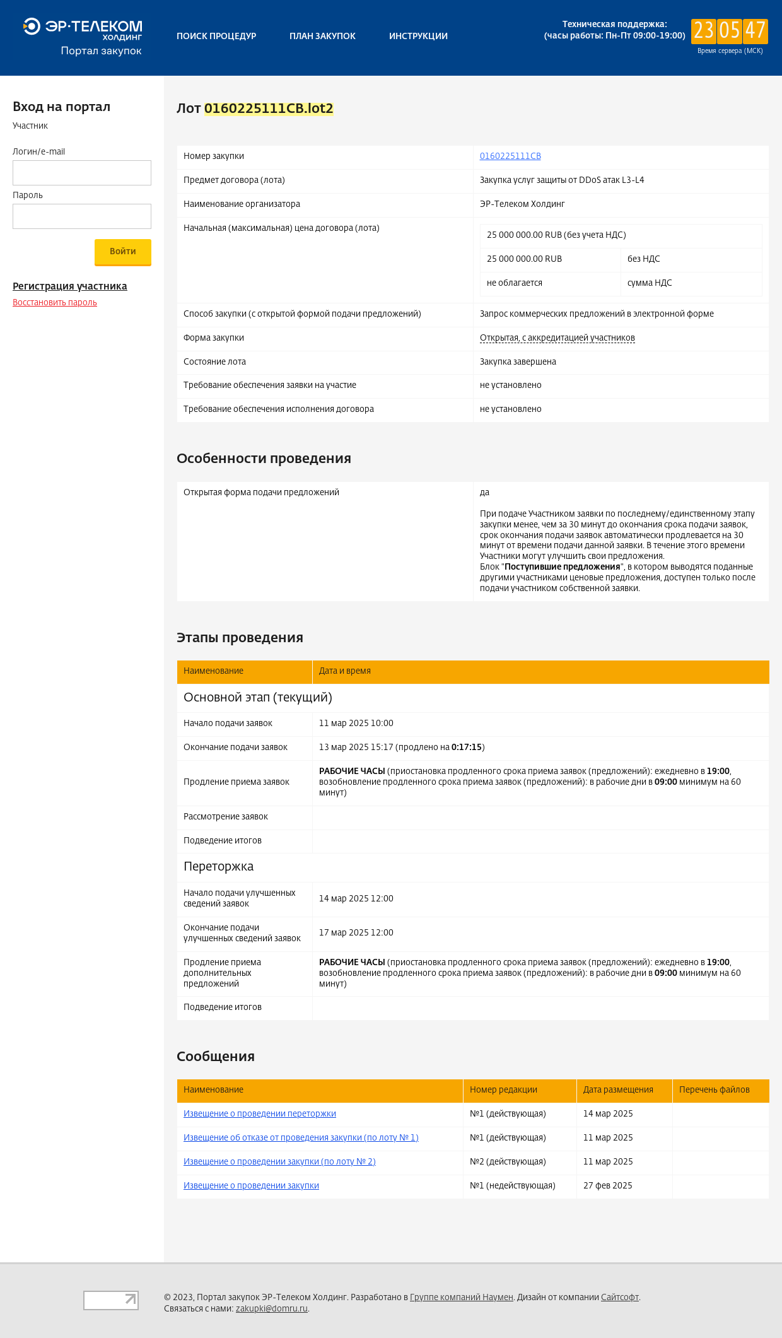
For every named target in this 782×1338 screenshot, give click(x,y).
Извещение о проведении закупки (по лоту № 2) (280, 1162)
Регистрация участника (70, 286)
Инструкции (418, 37)
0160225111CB (510, 157)
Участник (30, 126)
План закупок (322, 37)
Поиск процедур (216, 37)
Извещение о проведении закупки (251, 1186)
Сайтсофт (620, 1298)
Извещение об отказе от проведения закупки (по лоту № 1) (301, 1138)
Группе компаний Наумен (461, 1298)
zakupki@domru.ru (272, 1309)
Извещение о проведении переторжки (260, 1114)
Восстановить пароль (55, 303)
